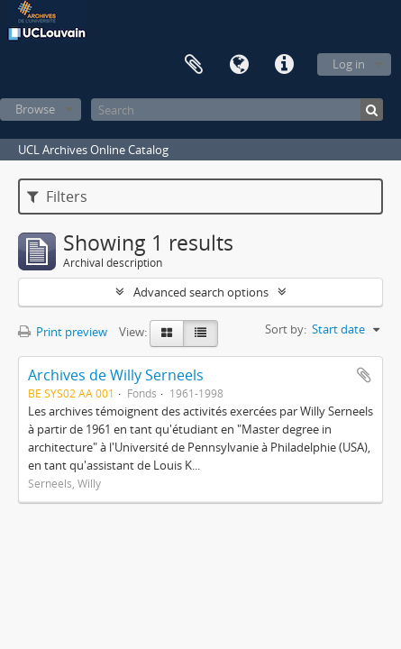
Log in (349, 64)
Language (238, 64)
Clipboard (193, 64)
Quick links (283, 64)
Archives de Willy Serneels (116, 375)
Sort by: (285, 329)
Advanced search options (201, 292)
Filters (57, 196)
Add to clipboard (364, 375)
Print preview (62, 332)
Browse (35, 109)
